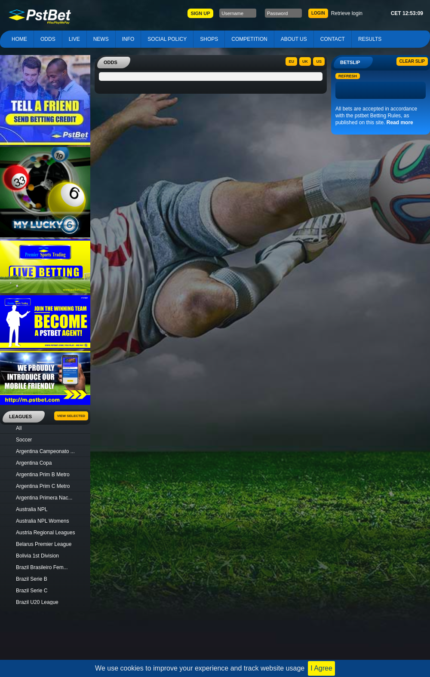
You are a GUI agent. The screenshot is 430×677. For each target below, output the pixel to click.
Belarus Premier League (43, 544)
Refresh (347, 76)
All (19, 428)
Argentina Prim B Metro (43, 475)
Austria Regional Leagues (45, 533)
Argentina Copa (34, 463)
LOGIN (318, 13)
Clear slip (412, 61)
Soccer (24, 440)
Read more (400, 122)
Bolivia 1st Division (37, 556)
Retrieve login (346, 13)
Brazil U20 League (37, 602)
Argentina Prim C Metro (43, 486)
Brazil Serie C (31, 591)
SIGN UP (200, 13)
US (319, 61)
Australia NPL (31, 509)
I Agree (321, 668)
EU (291, 61)
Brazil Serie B (31, 579)
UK (305, 61)
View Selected (71, 416)
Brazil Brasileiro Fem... (42, 567)
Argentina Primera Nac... (44, 498)
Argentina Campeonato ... (45, 451)
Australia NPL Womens (42, 521)
